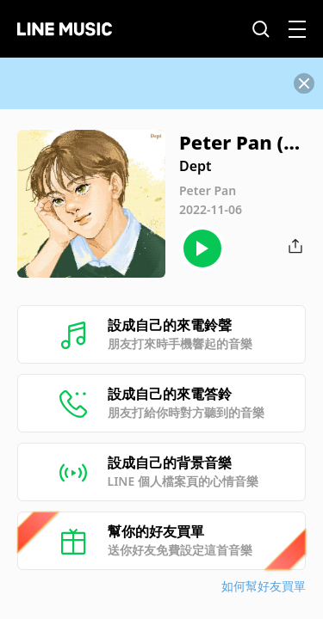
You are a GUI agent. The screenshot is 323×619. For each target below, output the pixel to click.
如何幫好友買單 (263, 586)
